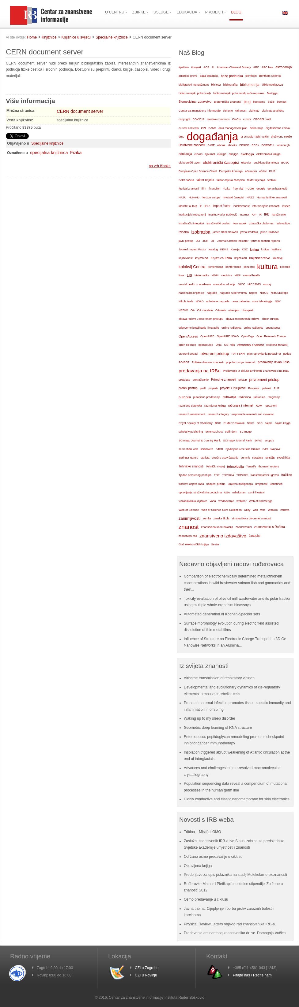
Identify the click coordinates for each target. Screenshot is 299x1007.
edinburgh (283, 145)
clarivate (254, 110)
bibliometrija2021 (272, 84)
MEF (238, 275)
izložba (184, 232)
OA (193, 310)
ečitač (263, 171)
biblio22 (216, 84)
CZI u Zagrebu (146, 968)
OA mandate (205, 310)
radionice (259, 397)
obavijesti (248, 310)
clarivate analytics (273, 110)
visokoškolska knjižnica (193, 501)
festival (271, 180)
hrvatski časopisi (233, 197)
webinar (242, 501)
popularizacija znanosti (240, 362)
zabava (284, 509)
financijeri (214, 188)
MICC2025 (254, 284)
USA (227, 492)
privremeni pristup (264, 380)
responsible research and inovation (252, 414)
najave (253, 292)
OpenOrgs (247, 336)
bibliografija (230, 84)
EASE (211, 145)
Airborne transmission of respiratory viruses (219, 678)
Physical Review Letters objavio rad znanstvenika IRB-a (229, 924)
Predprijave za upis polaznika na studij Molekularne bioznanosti (235, 874)
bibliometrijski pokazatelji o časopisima (239, 93)
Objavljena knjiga (198, 866)
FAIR (272, 171)
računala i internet (240, 405)
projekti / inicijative (233, 388)
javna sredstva (249, 232)
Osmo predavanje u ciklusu (206, 899)
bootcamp (259, 101)
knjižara (277, 249)
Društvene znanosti (192, 145)
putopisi (185, 397)
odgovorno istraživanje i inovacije (199, 327)
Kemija (235, 249)
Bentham (251, 75)
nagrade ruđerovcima (233, 292)
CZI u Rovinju (146, 975)
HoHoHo (194, 197)
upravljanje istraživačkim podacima (200, 492)
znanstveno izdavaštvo (222, 535)
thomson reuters (269, 466)
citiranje (228, 110)
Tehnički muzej (215, 466)
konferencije (233, 266)
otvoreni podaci (188, 353)
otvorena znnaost (276, 344)
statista (205, 457)
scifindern (231, 431)
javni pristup (186, 240)
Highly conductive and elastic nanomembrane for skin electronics (237, 799)
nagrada (212, 292)
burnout (281, 101)
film (203, 188)
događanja (212, 136)
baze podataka (232, 76)
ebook (221, 145)
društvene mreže (281, 136)
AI (213, 67)
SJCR (219, 449)
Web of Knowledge (260, 501)
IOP (254, 214)
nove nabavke (241, 301)
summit (245, 457)
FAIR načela (186, 180)
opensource (206, 344)
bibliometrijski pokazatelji (195, 93)
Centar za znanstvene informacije (200, 110)
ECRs (255, 145)
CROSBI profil (262, 119)
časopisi (254, 535)
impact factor (222, 206)
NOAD (200, 301)
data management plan (232, 128)
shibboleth (206, 449)
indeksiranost (241, 206)
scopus (269, 440)
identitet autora (188, 206)
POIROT (184, 362)
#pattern (184, 67)
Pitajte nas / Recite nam (252, 975)
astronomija (283, 67)
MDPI (215, 275)
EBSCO (244, 145)
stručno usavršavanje (225, 457)
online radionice (253, 327)
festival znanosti (189, 188)
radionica (245, 397)
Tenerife (251, 466)
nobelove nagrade (217, 301)
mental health (251, 275)
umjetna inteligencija (240, 483)
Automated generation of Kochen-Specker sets (222, 614)
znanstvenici (244, 527)
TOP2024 (228, 475)
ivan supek (239, 223)
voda (213, 501)
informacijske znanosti (266, 206)
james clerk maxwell (225, 232)
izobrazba (200, 232)
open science (187, 344)
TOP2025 (242, 475)
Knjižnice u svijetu (76, 37)
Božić (271, 101)
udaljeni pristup (215, 483)
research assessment (192, 414)
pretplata (184, 379)
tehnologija (235, 466)
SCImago (246, 431)
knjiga (254, 249)
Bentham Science (270, 75)
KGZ (245, 249)
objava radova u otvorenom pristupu (201, 318)
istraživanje (279, 214)
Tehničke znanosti (191, 466)
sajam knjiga (282, 423)
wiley (247, 509)
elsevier (246, 162)
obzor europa (270, 318)
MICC (241, 284)
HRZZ (250, 197)
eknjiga (221, 154)
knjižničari (240, 258)
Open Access (188, 336)
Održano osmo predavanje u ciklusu (213, 856)
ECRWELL (268, 145)
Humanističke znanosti (272, 197)
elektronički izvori (189, 162)
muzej (267, 284)
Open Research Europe (271, 336)
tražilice (286, 475)
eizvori (198, 154)
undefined (276, 483)
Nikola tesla (186, 301)
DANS (212, 128)
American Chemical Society (234, 67)
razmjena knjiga (215, 405)
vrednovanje (226, 501)
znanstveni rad (188, 535)
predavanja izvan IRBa (274, 362)
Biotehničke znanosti (227, 101)
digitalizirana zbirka (278, 128)
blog (247, 102)
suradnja (257, 457)
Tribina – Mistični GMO (202, 832)
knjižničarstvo (259, 258)
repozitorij (271, 405)
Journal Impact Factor (192, 249)
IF (200, 206)
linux (181, 275)
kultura (267, 267)
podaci (287, 353)
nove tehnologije (262, 301)
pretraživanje (201, 379)
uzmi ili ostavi (256, 492)
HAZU (182, 197)
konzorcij (249, 266)
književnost (186, 258)
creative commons (218, 119)
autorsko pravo (188, 75)
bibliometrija (249, 85)
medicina (226, 275)
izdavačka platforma (261, 223)
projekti (213, 388)
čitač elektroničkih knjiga (194, 544)
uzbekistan (238, 492)
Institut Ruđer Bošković (222, 214)
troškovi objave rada (191, 483)
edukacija (185, 154)
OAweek (220, 310)
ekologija (247, 154)
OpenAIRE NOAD (228, 336)
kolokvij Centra (192, 266)
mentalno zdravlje (224, 284)
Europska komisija (231, 171)
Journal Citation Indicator (232, 240)
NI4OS (264, 292)
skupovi (275, 449)
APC (256, 67)
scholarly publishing (191, 431)
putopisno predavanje (206, 397)
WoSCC (273, 509)
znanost (189, 527)
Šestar (215, 544)
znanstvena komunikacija (217, 527)
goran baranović (277, 188)
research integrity (218, 414)
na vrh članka (160, 166)
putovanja (229, 397)
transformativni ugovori (265, 475)
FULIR (250, 188)
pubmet (266, 388)
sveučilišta (283, 457)
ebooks (232, 145)
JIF (213, 240)
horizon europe (211, 197)
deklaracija (256, 128)
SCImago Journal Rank (237, 440)
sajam (268, 423)
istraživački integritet (191, 223)
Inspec (286, 206)
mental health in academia (195, 284)
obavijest (234, 310)
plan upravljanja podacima (264, 353)
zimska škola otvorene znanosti (251, 518)
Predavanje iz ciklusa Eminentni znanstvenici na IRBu (256, 370)
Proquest (253, 388)
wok (255, 509)
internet (244, 214)
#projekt (196, 67)
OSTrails (229, 344)
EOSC (285, 162)
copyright (184, 119)
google (260, 188)
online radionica (231, 327)
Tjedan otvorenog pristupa (195, 475)
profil (203, 388)
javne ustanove (269, 232)
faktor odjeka (205, 180)
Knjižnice (49, 37)
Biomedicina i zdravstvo (195, 101)
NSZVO (183, 310)
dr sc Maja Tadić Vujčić (255, 136)
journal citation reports (265, 240)
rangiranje (274, 397)
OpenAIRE (207, 336)
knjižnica (201, 258)
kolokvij (277, 258)
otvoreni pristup (214, 353)
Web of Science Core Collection (221, 509)
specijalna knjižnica (49, 152)
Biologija (272, 93)
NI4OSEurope (279, 292)
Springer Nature (188, 457)
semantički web (188, 449)
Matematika (202, 275)
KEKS (224, 249)
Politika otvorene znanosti (208, 362)
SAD (260, 423)
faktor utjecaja (256, 180)
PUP (276, 388)
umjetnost (261, 483)
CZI (203, 128)
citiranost (240, 110)
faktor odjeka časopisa (231, 180)
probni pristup (188, 388)
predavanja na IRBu (200, 370)
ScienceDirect (214, 431)
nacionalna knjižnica (191, 292)
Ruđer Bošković (233, 423)
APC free (267, 67)
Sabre (250, 423)
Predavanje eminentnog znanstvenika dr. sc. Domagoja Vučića (235, 933)
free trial (238, 188)
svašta (269, 457)
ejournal (210, 154)
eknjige (233, 154)
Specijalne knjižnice (112, 37)
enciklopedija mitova (266, 162)
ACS (206, 67)
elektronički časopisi (221, 162)
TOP (217, 475)
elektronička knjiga (268, 154)
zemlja (207, 518)
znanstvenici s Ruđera (269, 527)
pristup (242, 379)
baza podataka (209, 75)
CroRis (236, 119)
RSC (218, 423)
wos (263, 509)
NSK (278, 301)
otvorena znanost (250, 345)
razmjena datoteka (190, 405)
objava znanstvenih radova (242, 318)
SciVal (258, 440)
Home (32, 37)
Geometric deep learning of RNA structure (218, 727)
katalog (213, 249)
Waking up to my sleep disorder (209, 718)
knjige (265, 249)
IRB (266, 214)
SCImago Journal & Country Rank (200, 440)
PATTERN (238, 353)
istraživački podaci (218, 223)
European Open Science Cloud (198, 171)
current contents (189, 128)
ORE (219, 344)
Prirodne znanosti (223, 379)
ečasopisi (251, 171)
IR (260, 214)
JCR (205, 240)
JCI (198, 240)
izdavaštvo (283, 223)
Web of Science (189, 509)
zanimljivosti (189, 518)
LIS (189, 275)
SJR (265, 449)
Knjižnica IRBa (221, 258)
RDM (259, 405)
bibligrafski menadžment (194, 84)
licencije (285, 266)
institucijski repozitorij (192, 214)
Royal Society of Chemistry (196, 423)
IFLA (207, 206)
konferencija (215, 266)
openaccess (273, 327)
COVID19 (198, 119)
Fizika (76, 152)
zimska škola (221, 518)
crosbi (247, 119)
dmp (181, 136)
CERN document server (80, 111)
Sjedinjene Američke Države (242, 449)
